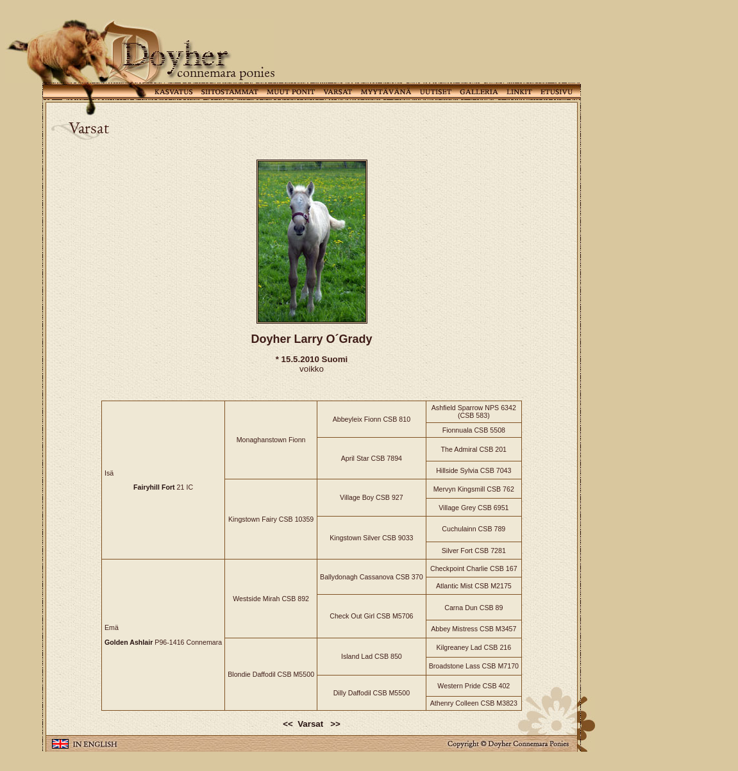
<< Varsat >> (311, 724)
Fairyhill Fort (154, 487)
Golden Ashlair (129, 642)
